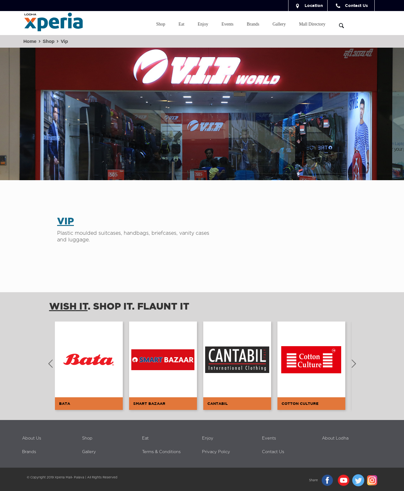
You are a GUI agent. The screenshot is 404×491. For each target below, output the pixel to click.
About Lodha (335, 438)
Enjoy (207, 438)
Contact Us (351, 5)
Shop (49, 41)
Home (30, 41)
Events (269, 438)
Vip (64, 41)
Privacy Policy (216, 452)
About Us (31, 438)
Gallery (89, 452)
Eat (145, 438)
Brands (29, 452)
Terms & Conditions (161, 452)
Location (308, 5)
